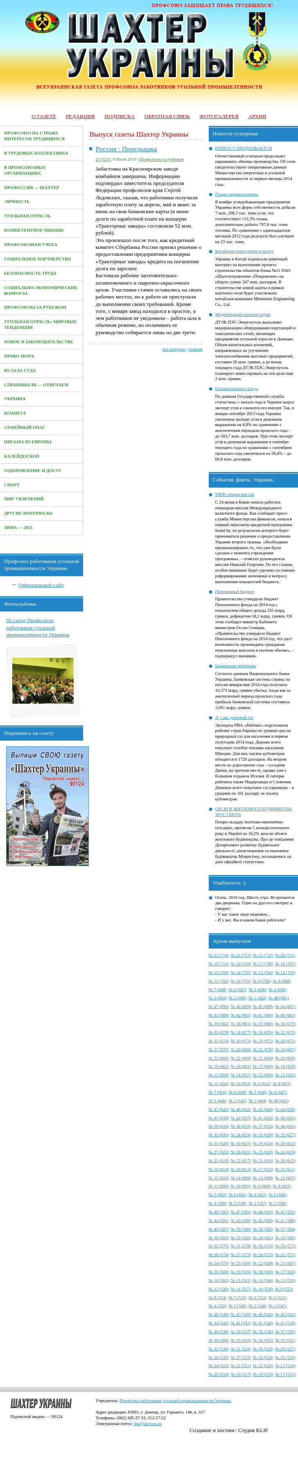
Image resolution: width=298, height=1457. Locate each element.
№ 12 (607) (285, 1178)
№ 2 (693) (237, 998)
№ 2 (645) (237, 1101)
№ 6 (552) (257, 1297)
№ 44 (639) (285, 1109)
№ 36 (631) (285, 1126)
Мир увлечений (24, 499)
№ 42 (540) (263, 1323)
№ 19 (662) (219, 1066)
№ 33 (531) (285, 1340)
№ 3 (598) (237, 1203)
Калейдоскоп (21, 456)
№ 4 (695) (278, 989)
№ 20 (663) (285, 1058)
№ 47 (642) (219, 1109)
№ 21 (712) (263, 955)
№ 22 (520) (263, 1366)
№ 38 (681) (241, 1023)
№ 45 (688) (263, 1006)
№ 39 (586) (241, 1229)
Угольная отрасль (27, 216)
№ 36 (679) (285, 1023)
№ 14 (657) (241, 1075)
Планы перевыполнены (236, 194)
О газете (44, 116)
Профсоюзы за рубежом (35, 307)
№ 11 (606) (219, 1186)
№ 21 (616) (263, 1160)
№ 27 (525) (241, 1357)
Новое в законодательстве (38, 342)
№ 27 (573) (241, 1254)
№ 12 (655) (285, 1075)
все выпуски (174, 349)
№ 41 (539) (285, 1323)
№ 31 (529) (241, 1349)
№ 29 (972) (263, 1041)
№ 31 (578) (241, 1246)
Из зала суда (20, 370)
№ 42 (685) (241, 1015)
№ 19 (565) (241, 1272)
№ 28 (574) (219, 1254)
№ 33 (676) (263, 1032)
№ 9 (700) (262, 981)
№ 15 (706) (219, 972)
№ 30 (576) (263, 1246)
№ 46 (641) (241, 1109)
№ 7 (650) (218, 1092)
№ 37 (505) (285, 1331)
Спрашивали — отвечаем (36, 385)
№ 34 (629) (241, 1135)
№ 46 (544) (263, 1314)
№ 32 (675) (285, 1032)
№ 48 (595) (219, 1212)
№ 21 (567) (285, 1263)
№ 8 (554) (218, 1297)
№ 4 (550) (218, 1306)
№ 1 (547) (278, 1306)
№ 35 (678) (219, 1032)
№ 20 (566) (219, 1272)
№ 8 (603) (282, 1186)
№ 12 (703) (285, 972)
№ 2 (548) (257, 1306)
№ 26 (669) (241, 1049)
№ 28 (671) (285, 1041)
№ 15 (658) (219, 1075)
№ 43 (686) (219, 1015)
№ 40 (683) (285, 1015)
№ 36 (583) (219, 1238)
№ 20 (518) (219, 1374)
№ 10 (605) (240, 1186)
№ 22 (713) (241, 955)
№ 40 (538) (219, 1331)
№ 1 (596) (278, 1203)
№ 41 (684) (263, 1015)
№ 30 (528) (263, 1349)
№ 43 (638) (219, 1118)
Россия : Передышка (126, 149)
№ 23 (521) (241, 1366)
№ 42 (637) (241, 1118)
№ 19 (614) (219, 1169)
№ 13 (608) (263, 1178)
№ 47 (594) (241, 1212)
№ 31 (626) (219, 1143)
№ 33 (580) (285, 1238)
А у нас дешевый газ (234, 717)
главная (195, 349)
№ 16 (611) (285, 1169)
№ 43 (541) (241, 1323)
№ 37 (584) (285, 1229)
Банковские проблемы (235, 666)
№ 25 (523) (285, 1357)
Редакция (80, 116)
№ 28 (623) (285, 1143)
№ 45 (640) (263, 1109)
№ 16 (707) (285, 964)
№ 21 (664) (263, 1058)
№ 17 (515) (285, 1374)
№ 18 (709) (241, 964)
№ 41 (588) (285, 1220)
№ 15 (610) (219, 1178)
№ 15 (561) (241, 1280)
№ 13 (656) (263, 1075)
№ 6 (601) (237, 1195)
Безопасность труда (30, 273)
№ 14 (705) (241, 972)
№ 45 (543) (285, 1314)
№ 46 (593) (263, 1212)
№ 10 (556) (263, 1289)
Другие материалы (28, 513)
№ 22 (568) (263, 1263)
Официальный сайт (40, 585)
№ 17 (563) (285, 1272)
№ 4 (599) (218, 1203)
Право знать (19, 356)
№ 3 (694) (218, 998)
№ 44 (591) (219, 1220)
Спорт (12, 485)
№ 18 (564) (263, 1272)
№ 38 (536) (263, 1331)
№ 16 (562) (219, 1280)
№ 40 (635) (285, 1118)
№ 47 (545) (241, 1314)
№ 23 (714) (219, 955)
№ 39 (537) (241, 1331)
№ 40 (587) (219, 1229)
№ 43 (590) (241, 1220)
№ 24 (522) (219, 1366)
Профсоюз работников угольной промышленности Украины (175, 1400)
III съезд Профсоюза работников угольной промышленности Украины (37, 627)
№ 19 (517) (241, 1374)
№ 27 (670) (219, 1049)
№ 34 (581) (263, 1238)
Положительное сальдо (236, 388)
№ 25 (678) (263, 1049)
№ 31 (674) (219, 1041)
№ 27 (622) (219, 1152)
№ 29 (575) (285, 1246)
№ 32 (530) (219, 1349)
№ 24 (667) (285, 1049)
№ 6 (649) (237, 1092)
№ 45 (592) (285, 1212)
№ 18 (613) (241, 1169)
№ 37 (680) (263, 1023)
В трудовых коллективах (36, 153)
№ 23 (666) (219, 1058)
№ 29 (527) (285, 1349)
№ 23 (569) (241, 1263)
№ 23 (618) (219, 1160)
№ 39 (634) (219, 1126)
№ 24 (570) (219, 1263)
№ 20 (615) (285, 1160)
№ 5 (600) (278, 1195)
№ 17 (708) (263, 964)
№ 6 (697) (237, 989)
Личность (17, 201)
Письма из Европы (28, 442)
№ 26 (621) (241, 1152)
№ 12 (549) (219, 1289)
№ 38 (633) (241, 1126)
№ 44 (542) (219, 1323)
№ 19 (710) (219, 964)
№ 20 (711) (285, 955)
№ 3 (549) (237, 1306)
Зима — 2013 (18, 527)
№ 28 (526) (219, 1357)
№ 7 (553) (237, 1297)
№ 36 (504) (219, 1340)
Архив (257, 116)
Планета (15, 413)
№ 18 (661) (241, 1066)
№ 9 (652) (262, 1083)
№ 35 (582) (241, 1238)
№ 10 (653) (240, 1083)
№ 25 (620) (263, 1152)
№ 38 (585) (263, 1229)
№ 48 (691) (279, 998)
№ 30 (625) (241, 1143)
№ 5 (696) (257, 989)
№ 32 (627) (285, 1135)
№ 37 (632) (263, 1126)
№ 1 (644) (257, 1101)
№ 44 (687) (285, 1006)
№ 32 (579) (219, 1246)
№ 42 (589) (263, 1220)
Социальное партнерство (37, 259)
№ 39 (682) (219, 1023)
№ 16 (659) (285, 1066)
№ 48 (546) (219, 1314)
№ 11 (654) (219, 1083)
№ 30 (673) (241, 1041)
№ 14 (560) (263, 1280)
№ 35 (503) (241, 1340)
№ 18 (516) (263, 1374)
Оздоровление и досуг (33, 470)
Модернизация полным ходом (243, 314)
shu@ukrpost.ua (147, 1423)
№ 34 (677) (241, 1032)
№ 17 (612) (263, 1169)
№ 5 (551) (278, 1297)
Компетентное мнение (34, 230)
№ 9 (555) (284, 1289)
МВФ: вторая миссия (234, 494)
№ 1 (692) (257, 998)
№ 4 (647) (278, 1092)
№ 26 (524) (263, 1357)
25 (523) (102, 159)
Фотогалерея (219, 116)
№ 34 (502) (263, 1340)
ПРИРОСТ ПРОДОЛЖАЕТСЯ (243, 148)
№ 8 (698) (282, 981)
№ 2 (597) (257, 1203)
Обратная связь (167, 116)
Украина (15, 399)
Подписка (119, 116)
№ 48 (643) (279, 1101)
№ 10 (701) (240, 981)
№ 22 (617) (241, 1160)
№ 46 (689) (241, 1006)
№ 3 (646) (218, 1101)
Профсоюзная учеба (30, 244)
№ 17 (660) (263, 1066)
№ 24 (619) (285, 1152)
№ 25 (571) (285, 1254)
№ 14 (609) (241, 1178)
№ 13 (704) (263, 972)
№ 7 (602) (218, 1195)
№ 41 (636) (263, 1118)
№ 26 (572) (263, 1254)
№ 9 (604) (262, 1186)
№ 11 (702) (219, 981)
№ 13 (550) (285, 1280)
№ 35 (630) (219, 1135)
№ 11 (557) (241, 1289)
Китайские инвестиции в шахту (244, 251)
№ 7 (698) (218, 989)
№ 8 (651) (282, 1083)
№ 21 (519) (285, 1366)
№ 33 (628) (263, 1135)
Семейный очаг (24, 427)
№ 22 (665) (241, 1058)
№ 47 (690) (219, 1006)
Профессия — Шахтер (31, 187)
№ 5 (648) (257, 1092)
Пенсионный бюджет (235, 591)
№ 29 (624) (263, 1143)
